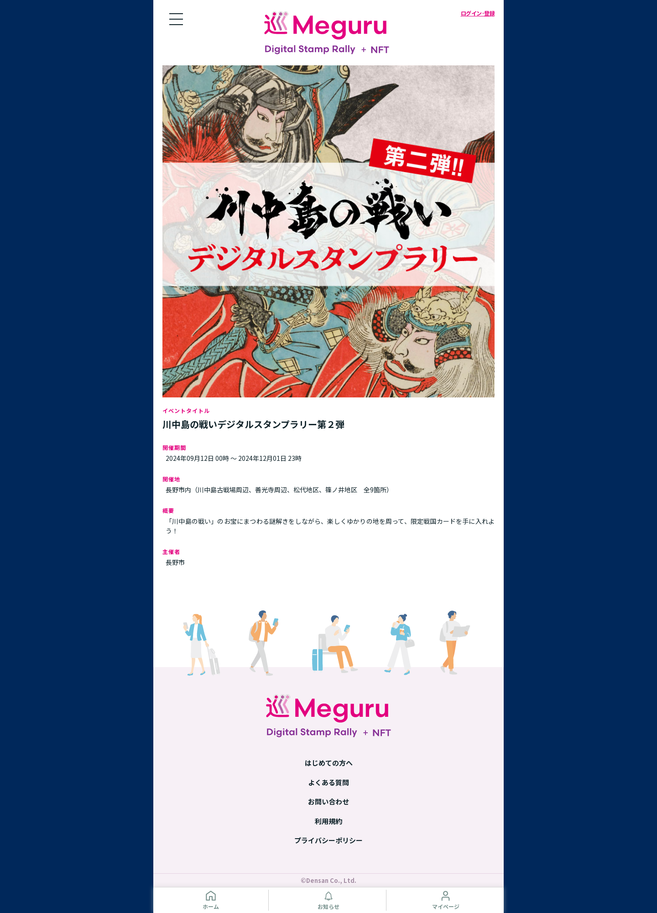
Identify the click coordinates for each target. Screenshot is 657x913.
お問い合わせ (328, 801)
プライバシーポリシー (328, 840)
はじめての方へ (329, 762)
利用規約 (328, 821)
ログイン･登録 (478, 13)
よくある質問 (328, 782)
